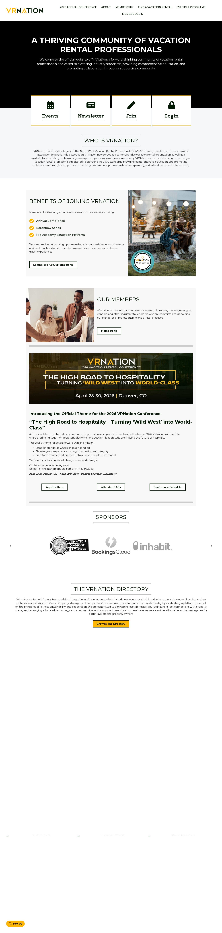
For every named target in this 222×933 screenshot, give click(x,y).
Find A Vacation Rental (109, 911)
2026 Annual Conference (78, 7)
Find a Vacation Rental (155, 7)
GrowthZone (134, 928)
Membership (124, 7)
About (106, 7)
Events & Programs (191, 7)
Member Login (132, 13)
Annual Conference (107, 900)
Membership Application (110, 906)
